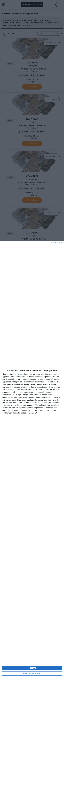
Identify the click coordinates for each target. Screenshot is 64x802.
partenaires (16, 374)
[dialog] (32, 521)
